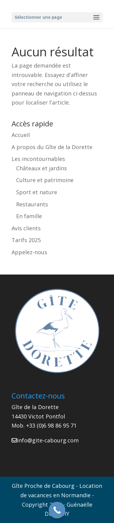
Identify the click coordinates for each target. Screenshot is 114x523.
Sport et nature (36, 192)
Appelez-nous (29, 252)
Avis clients (26, 228)
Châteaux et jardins (41, 168)
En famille (29, 216)
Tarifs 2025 (26, 240)
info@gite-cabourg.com (48, 440)
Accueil (21, 134)
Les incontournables (38, 158)
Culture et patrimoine (45, 180)
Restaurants (32, 204)
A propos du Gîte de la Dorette (52, 147)
